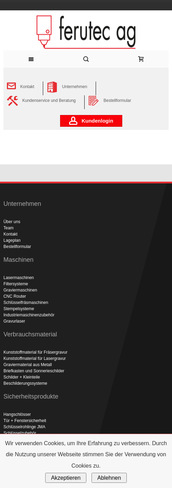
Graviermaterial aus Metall (27, 364)
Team (8, 228)
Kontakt (10, 234)
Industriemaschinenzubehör (28, 315)
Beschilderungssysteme (25, 383)
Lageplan (11, 240)
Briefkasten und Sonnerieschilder (33, 371)
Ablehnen (109, 478)
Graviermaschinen (20, 290)
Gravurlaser (14, 321)
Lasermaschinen (18, 277)
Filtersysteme (15, 283)
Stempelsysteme (18, 308)
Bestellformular (17, 246)
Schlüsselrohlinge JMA (24, 426)
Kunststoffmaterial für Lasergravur (34, 358)
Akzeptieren (65, 478)
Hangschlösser (17, 414)
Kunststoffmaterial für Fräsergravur (35, 352)
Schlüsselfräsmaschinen (25, 302)
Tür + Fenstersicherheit (24, 420)
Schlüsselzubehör (19, 433)
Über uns (11, 221)
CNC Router (14, 296)
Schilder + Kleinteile (21, 377)
